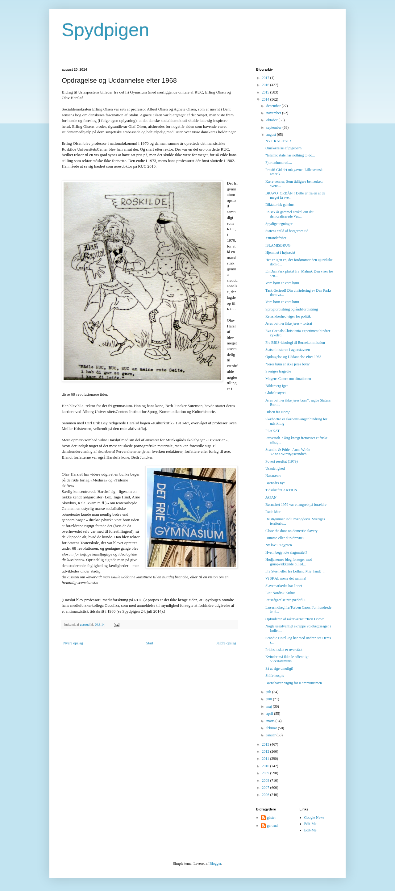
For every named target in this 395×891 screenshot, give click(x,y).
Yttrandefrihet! (276, 238)
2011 (266, 758)
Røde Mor (273, 512)
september (274, 127)
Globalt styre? (275, 393)
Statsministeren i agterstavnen (287, 350)
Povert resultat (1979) (281, 461)
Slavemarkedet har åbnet (283, 586)
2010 (266, 766)
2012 (266, 751)
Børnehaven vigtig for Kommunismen (293, 683)
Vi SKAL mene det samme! (285, 578)
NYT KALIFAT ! (278, 141)
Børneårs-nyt (275, 483)
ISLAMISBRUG (277, 245)
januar (271, 735)
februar (272, 728)
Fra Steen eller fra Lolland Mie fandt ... (295, 571)
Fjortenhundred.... (278, 162)
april (270, 713)
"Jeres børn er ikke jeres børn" (287, 364)
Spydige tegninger (279, 224)
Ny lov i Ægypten (278, 545)
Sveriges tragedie (278, 371)
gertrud (272, 825)
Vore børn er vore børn (282, 283)
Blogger (215, 863)
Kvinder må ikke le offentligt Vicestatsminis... (287, 659)
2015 (266, 92)
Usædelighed (275, 468)
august (271, 134)
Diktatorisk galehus (279, 204)
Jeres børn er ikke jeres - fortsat (288, 323)
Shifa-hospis (274, 675)
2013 (266, 744)
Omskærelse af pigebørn (283, 148)
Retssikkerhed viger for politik (288, 316)
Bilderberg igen (277, 386)
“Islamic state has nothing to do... (290, 155)
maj (269, 706)
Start (149, 643)
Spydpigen (105, 29)
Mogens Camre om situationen (288, 379)
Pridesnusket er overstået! (284, 649)
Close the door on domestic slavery (291, 531)
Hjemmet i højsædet (280, 252)
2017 (266, 78)
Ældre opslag (226, 643)
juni (269, 699)
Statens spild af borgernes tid (286, 231)
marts (271, 721)
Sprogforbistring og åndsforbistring (291, 309)
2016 (266, 85)
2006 (266, 795)
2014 (266, 99)
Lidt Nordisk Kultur (280, 593)
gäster (271, 817)
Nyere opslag (73, 643)
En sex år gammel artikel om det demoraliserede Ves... (289, 214)
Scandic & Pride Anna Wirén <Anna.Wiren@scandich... (287, 452)
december (274, 106)
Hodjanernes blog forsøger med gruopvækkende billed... (288, 561)
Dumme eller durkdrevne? (284, 538)
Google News (314, 817)
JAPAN (270, 497)
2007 (266, 787)
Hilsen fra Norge (277, 412)
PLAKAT (272, 431)
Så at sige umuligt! (279, 668)
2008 (266, 780)
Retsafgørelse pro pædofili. (285, 600)
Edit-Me (310, 824)
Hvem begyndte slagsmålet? (286, 552)
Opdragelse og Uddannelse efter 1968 (293, 357)
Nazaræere (273, 475)
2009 (266, 773)
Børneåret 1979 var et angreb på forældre (295, 504)
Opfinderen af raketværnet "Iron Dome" (295, 619)
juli (269, 692)
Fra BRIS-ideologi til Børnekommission (295, 342)
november (274, 113)
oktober (272, 120)
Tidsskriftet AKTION (281, 490)
